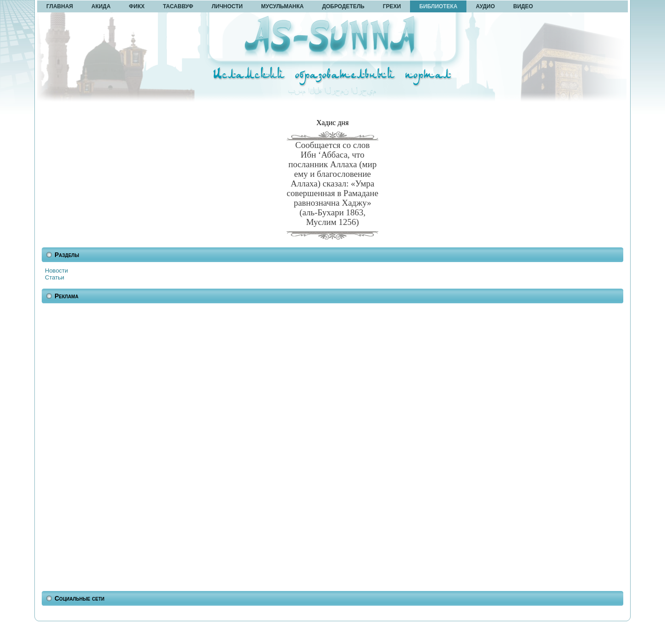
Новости (56, 270)
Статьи (54, 277)
